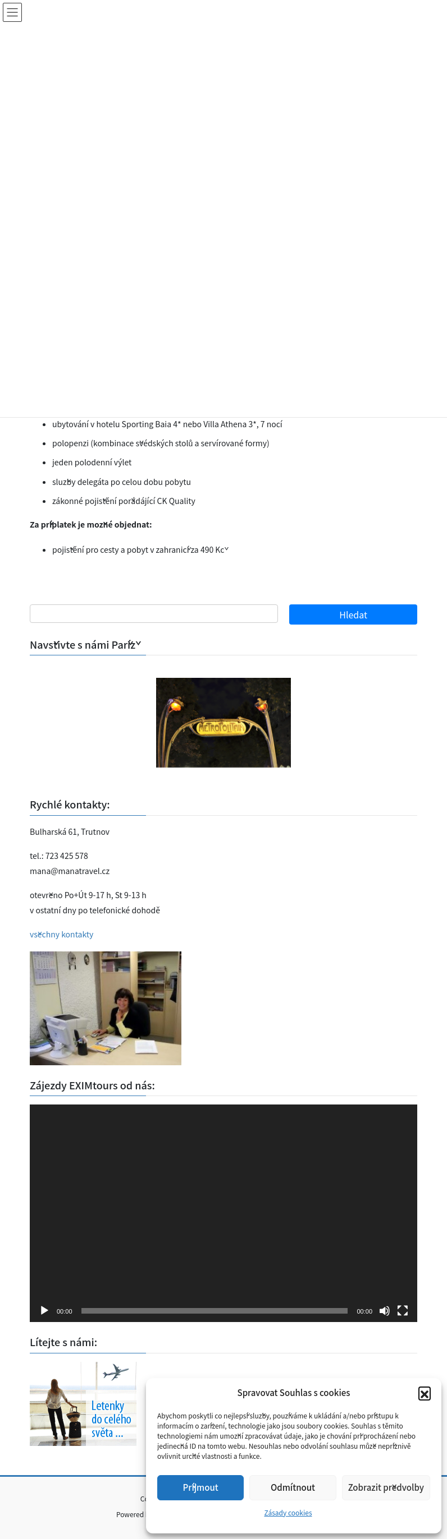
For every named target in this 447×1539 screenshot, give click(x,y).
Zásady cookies (288, 1512)
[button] (424, 1392)
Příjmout (200, 1487)
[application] (223, 1213)
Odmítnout (293, 1487)
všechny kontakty (61, 934)
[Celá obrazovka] (402, 1310)
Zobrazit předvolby (386, 1487)
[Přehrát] (44, 1310)
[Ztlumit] (384, 1310)
